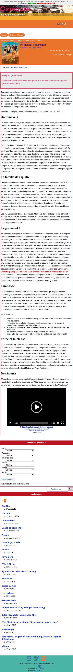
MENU (61, 24)
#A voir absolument (8, 40)
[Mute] (58, 422)
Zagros (5, 535)
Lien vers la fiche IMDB (18, 67)
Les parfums (8, 593)
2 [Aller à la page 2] (4, 500)
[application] (36, 407)
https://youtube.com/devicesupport (36, 427)
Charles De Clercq (63, 55)
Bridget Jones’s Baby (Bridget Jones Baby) (23, 608)
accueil (4, 35)
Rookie (5, 549)
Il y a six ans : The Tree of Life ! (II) (19, 571)
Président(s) (8, 629)
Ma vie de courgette (11, 528)
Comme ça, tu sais (11, 542)
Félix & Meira (8, 564)
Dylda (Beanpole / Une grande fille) (19, 615)
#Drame (39, 40)
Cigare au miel (9, 586)
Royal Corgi (7, 557)
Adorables (7, 579)
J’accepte (31, 3)
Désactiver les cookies (46, 3)
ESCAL (38, 670)
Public (4, 448)
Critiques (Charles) (16, 35)
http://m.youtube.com (36, 431)
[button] (36, 407)
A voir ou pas (7, 458)
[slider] (34, 423)
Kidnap (5, 646)
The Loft (6, 513)
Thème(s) (6, 453)
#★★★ (19, 40)
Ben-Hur (6, 506)
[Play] (10, 422)
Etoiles (4, 463)
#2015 (32, 40)
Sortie (4, 472)
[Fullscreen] (62, 422)
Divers (4, 467)
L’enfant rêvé (8, 520)
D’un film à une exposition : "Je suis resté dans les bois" (30, 622)
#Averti (26, 40)
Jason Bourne (9, 600)
